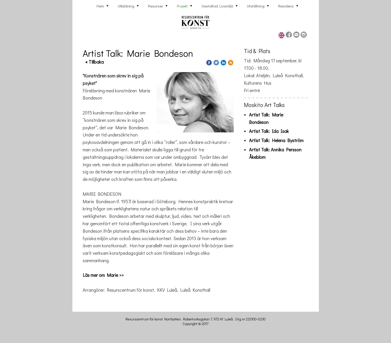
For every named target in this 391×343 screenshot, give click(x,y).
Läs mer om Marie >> (103, 275)
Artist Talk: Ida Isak (269, 131)
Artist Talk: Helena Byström (276, 140)
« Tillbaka (94, 62)
